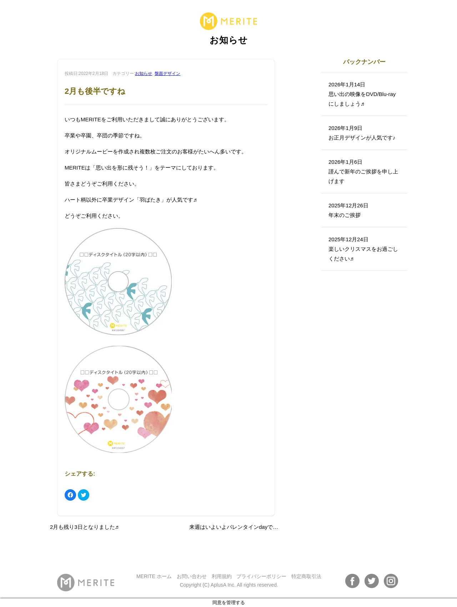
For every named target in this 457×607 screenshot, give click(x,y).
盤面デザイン (167, 73)
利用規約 (222, 576)
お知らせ (143, 73)
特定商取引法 (306, 576)
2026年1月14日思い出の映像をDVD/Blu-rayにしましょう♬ (362, 94)
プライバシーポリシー (261, 576)
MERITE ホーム (154, 576)
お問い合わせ (192, 576)
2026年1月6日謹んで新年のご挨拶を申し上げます (363, 171)
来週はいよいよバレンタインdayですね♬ (238, 527)
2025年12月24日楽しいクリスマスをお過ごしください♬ (363, 249)
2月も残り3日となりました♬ (84, 527)
